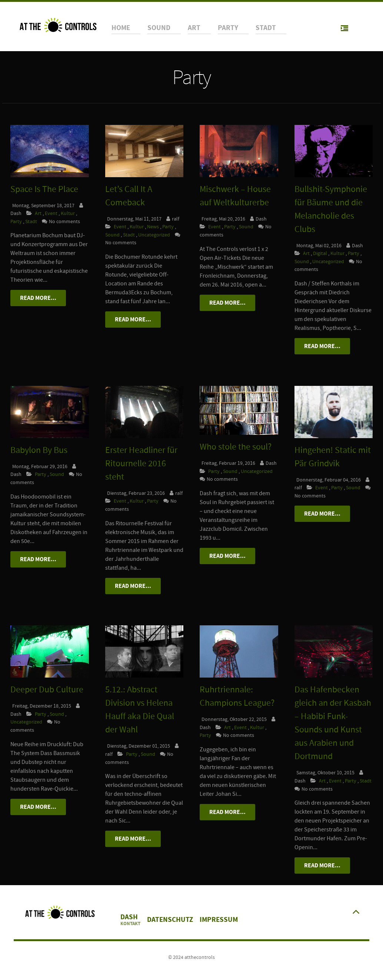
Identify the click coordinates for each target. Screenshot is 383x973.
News (153, 227)
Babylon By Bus (38, 450)
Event (52, 213)
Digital (320, 253)
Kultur (68, 213)
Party (16, 221)
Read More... (38, 298)
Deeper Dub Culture (46, 690)
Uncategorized (154, 235)
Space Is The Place (44, 189)
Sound (113, 235)
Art (38, 213)
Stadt (31, 221)
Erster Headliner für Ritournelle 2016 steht (141, 463)
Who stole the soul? (236, 447)
